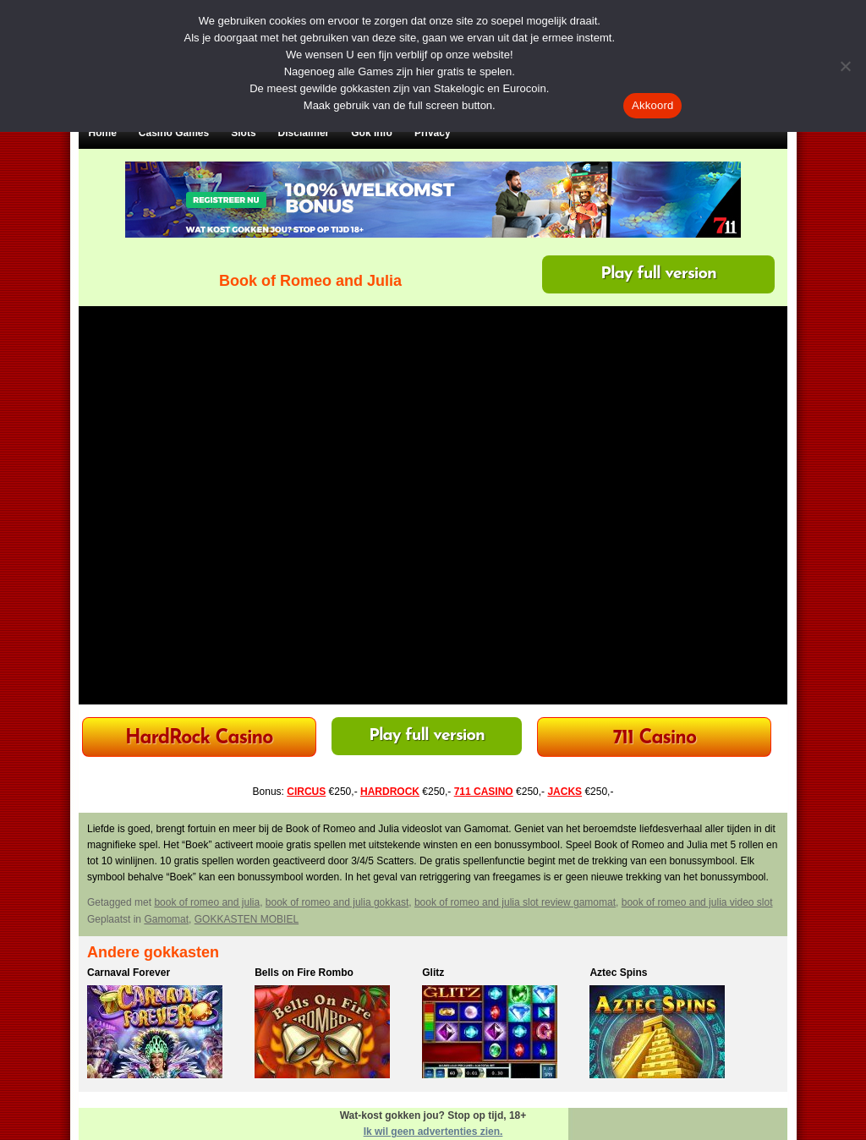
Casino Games (174, 133)
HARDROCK (389, 791)
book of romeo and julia (207, 902)
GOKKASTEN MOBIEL (247, 919)
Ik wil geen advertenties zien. (433, 1131)
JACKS (564, 791)
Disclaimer (304, 133)
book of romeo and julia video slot (697, 902)
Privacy (432, 133)
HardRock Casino (198, 738)
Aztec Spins (618, 972)
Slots (243, 133)
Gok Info (371, 133)
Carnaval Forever (128, 972)
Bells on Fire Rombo (304, 972)
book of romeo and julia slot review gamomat (515, 902)
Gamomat (166, 919)
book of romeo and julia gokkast (337, 902)
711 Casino (655, 738)
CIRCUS (306, 791)
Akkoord (652, 105)
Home (103, 133)
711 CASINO (483, 791)
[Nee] (844, 66)
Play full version (658, 274)
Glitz (433, 972)
